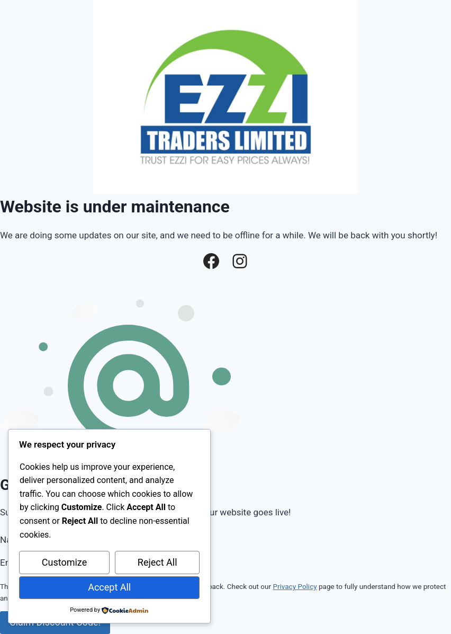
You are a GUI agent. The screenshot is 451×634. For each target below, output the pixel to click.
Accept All (109, 587)
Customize (64, 562)
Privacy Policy (295, 586)
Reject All (157, 562)
